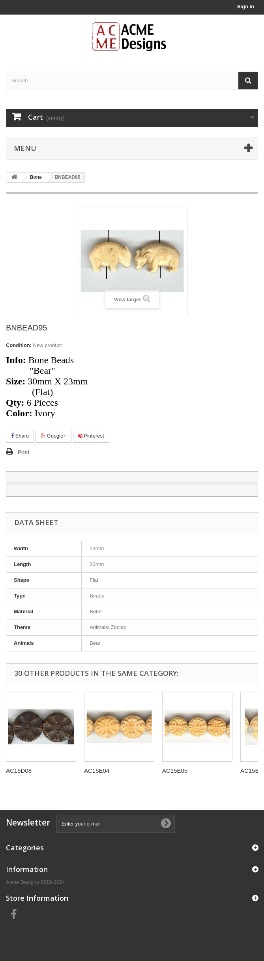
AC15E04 (96, 770)
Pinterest (91, 436)
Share (20, 436)
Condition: (19, 345)
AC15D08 (19, 770)
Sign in (245, 6)
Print (24, 452)
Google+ (53, 436)
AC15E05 (174, 770)
